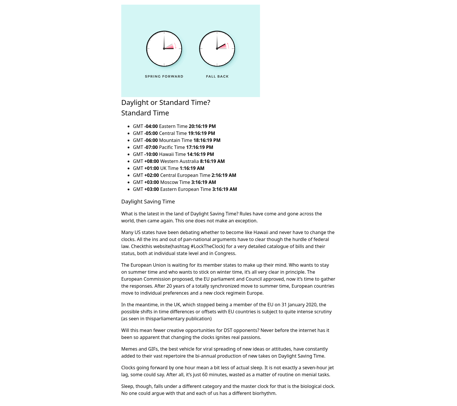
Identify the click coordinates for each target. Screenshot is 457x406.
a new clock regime (221, 293)
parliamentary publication (182, 318)
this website (157, 246)
